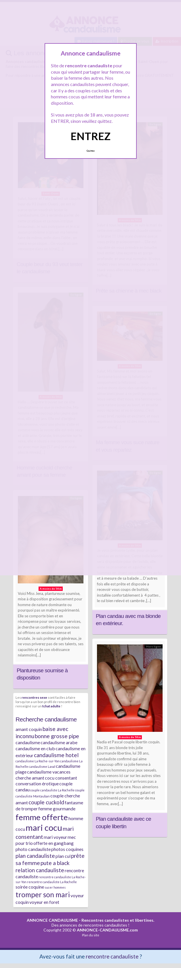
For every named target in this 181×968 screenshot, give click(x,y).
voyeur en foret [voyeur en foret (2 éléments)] (44, 902)
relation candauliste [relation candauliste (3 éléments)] (40, 870)
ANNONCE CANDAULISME (52, 920)
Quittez (90, 150)
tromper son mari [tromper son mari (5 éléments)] (43, 894)
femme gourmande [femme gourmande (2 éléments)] (56, 808)
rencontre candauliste (112, 956)
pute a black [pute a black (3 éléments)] (55, 863)
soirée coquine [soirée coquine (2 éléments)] (30, 886)
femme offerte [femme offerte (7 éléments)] (42, 817)
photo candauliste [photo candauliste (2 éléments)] (33, 849)
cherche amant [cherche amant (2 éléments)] (30, 777)
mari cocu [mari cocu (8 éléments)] (44, 827)
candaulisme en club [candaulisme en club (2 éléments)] (35, 748)
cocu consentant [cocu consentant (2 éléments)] (61, 777)
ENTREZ (90, 136)
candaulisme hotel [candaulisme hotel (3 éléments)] (56, 755)
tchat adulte (51, 706)
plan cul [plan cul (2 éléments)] (63, 856)
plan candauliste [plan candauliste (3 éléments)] (35, 855)
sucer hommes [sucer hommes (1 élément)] (55, 887)
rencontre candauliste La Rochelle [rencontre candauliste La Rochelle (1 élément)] (52, 882)
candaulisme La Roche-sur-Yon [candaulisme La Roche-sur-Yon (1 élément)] (38, 761)
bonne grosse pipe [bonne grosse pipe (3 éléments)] (57, 736)
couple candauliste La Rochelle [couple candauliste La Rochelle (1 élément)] (52, 790)
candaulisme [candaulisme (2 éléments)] (28, 742)
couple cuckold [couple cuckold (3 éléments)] (46, 802)
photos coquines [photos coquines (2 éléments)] (67, 849)
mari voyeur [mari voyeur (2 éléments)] (55, 837)
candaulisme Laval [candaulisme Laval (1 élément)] (42, 766)
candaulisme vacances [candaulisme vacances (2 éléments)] (49, 771)
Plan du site (90, 935)
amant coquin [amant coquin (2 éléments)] (29, 729)
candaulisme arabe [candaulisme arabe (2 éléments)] (59, 742)
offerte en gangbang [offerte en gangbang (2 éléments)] (53, 843)
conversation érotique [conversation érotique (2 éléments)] (37, 783)
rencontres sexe (34, 697)
